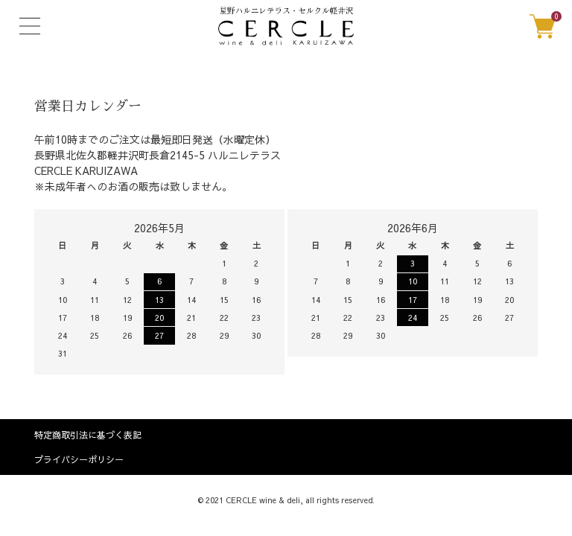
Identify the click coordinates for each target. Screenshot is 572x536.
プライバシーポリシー (79, 459)
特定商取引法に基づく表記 (88, 435)
